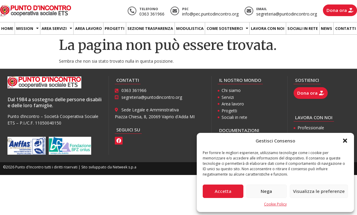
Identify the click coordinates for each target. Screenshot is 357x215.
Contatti (345, 28)
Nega (266, 191)
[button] (345, 141)
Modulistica (190, 28)
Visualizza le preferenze (319, 191)
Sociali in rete (302, 28)
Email (261, 9)
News (326, 28)
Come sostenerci (227, 28)
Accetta (223, 191)
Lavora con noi (267, 28)
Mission (27, 28)
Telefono (148, 9)
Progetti (114, 28)
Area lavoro (88, 28)
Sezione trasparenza (150, 28)
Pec (185, 9)
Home (7, 28)
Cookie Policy (275, 204)
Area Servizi (57, 28)
